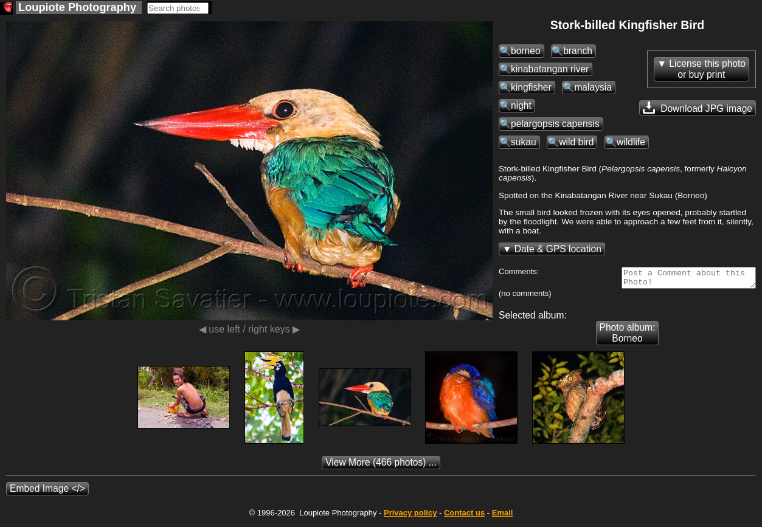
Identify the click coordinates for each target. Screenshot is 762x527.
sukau (523, 142)
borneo (526, 51)
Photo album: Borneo (628, 336)
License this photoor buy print (707, 69)
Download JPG (697, 108)
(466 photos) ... (381, 466)
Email (502, 516)
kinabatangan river (550, 69)
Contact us (464, 516)
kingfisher (531, 87)
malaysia (593, 87)
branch (577, 51)
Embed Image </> (47, 492)
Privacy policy (410, 516)
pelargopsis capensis (555, 124)
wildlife (631, 142)
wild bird (576, 142)
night (521, 105)
